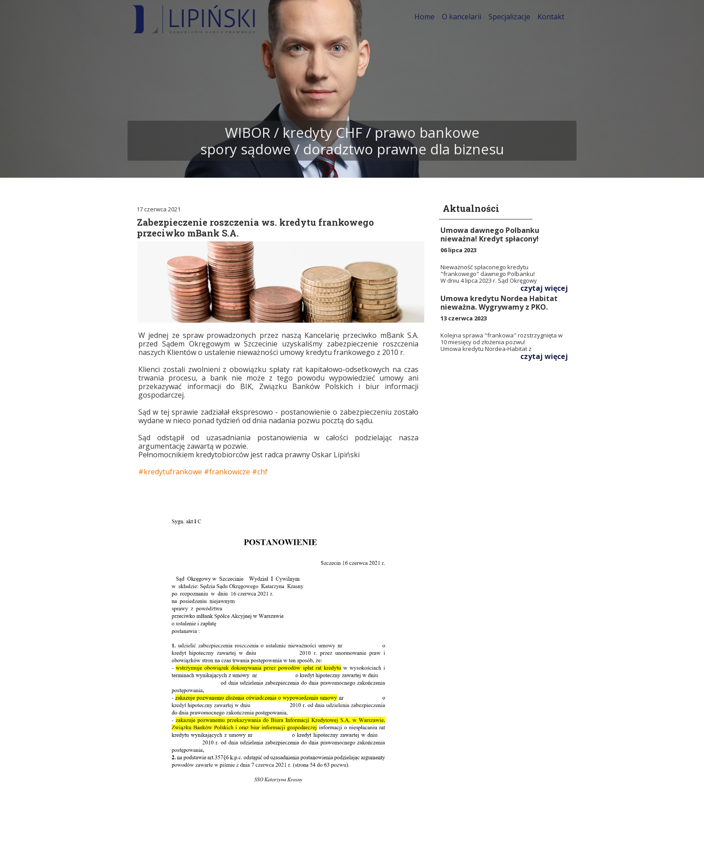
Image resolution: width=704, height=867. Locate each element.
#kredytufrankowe (170, 472)
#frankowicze (227, 472)
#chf (260, 472)
